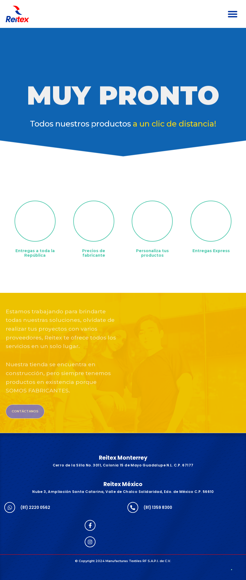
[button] (232, 14)
